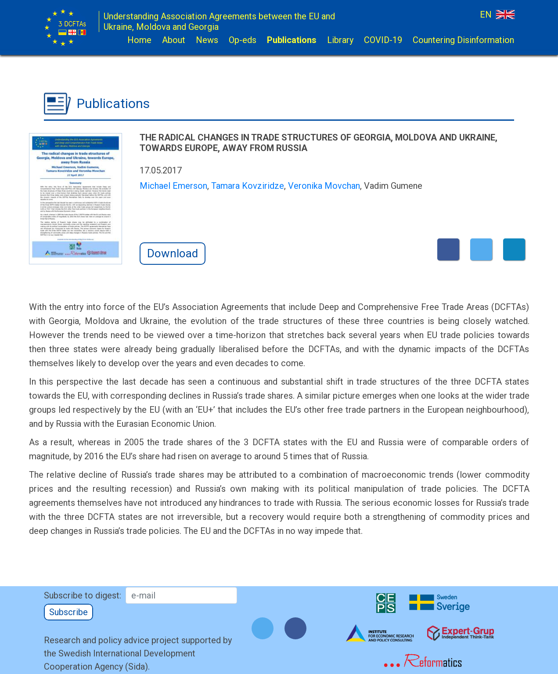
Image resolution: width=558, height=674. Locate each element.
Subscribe (68, 612)
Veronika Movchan (324, 185)
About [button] (173, 40)
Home (139, 40)
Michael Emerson (173, 185)
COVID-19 (383, 40)
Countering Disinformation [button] (463, 40)
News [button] (207, 40)
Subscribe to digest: (82, 595)
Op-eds (242, 40)
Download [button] (172, 253)
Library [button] (340, 40)
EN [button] (497, 14)
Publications (292, 40)
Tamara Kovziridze (247, 185)
